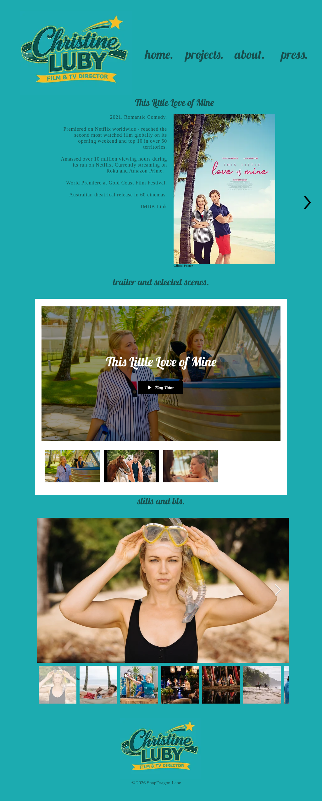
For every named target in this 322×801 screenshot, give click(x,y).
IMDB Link (154, 206)
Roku (112, 170)
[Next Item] (277, 590)
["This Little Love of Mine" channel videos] (161, 468)
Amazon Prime (146, 170)
